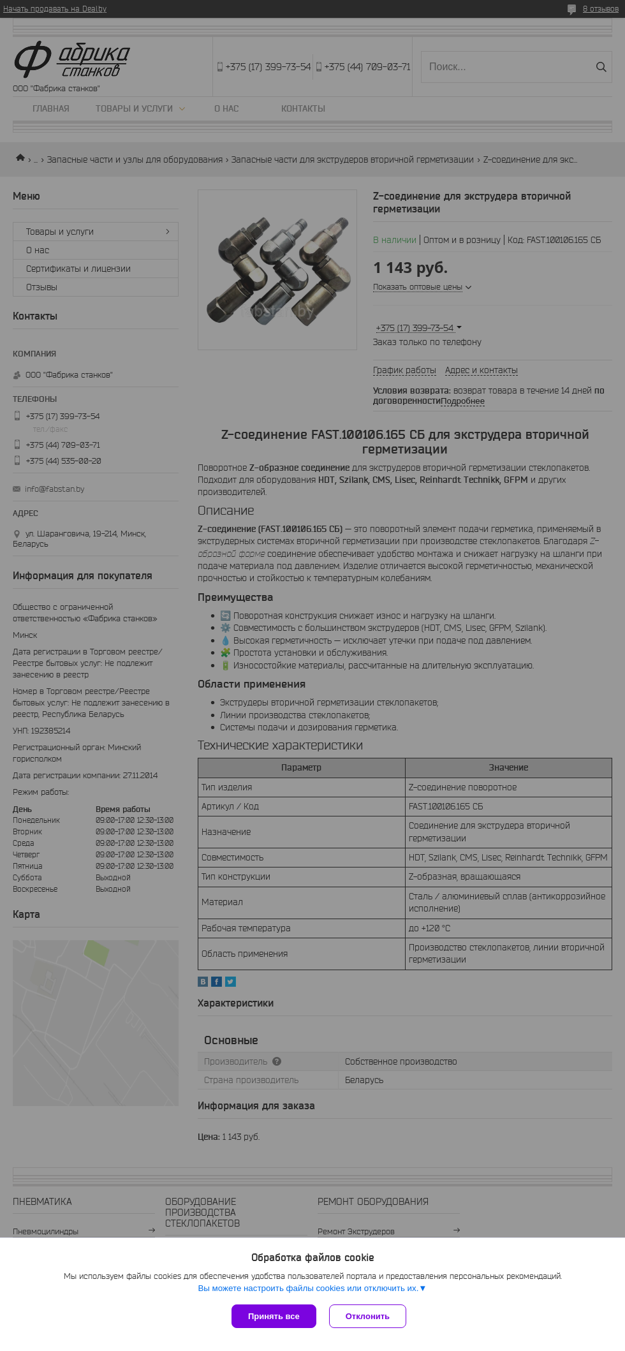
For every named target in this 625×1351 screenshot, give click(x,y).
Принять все (274, 1316)
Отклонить (368, 1316)
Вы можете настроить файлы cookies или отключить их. (308, 1288)
